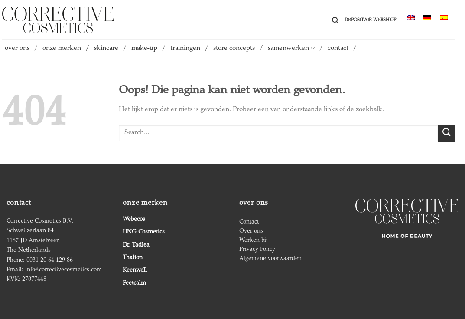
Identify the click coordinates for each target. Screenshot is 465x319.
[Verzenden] (446, 133)
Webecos (134, 220)
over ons (17, 48)
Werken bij (253, 240)
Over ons (251, 231)
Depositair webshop (370, 20)
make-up (144, 48)
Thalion (133, 258)
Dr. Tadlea (136, 245)
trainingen (185, 48)
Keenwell (135, 270)
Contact (249, 222)
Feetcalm (134, 283)
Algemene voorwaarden (270, 259)
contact (338, 48)
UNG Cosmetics (144, 232)
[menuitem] (411, 18)
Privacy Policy (257, 250)
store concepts (234, 48)
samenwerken (291, 48)
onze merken (61, 48)
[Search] (335, 20)
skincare (106, 48)
